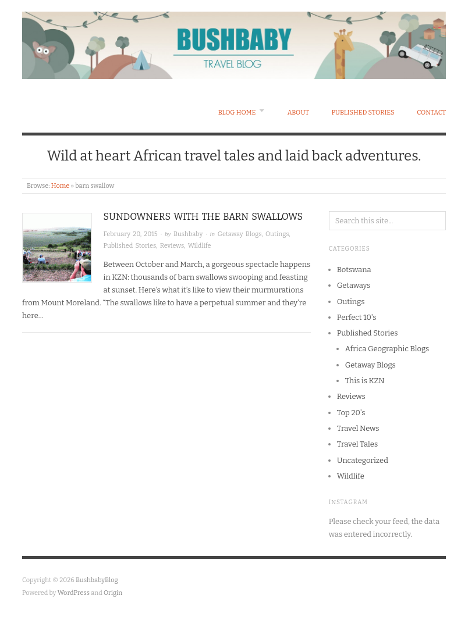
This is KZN (365, 380)
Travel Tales (357, 444)
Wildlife (199, 245)
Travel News (358, 428)
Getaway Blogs (240, 234)
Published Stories (362, 112)
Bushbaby (188, 234)
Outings (277, 234)
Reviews (172, 245)
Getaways (354, 285)
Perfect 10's (357, 317)
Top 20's (351, 412)
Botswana (354, 269)
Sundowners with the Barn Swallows (203, 216)
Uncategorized (362, 460)
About (298, 112)
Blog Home (237, 112)
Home (60, 186)
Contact (431, 112)
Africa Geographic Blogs (387, 348)
